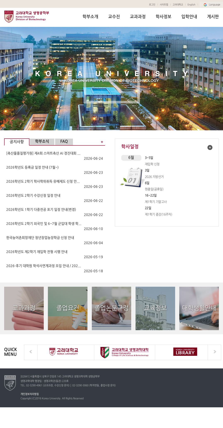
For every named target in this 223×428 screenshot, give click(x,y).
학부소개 (90, 17)
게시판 (213, 17)
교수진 (114, 17)
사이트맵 (164, 5)
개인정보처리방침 (30, 394)
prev (31, 352)
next (214, 352)
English (191, 5)
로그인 (152, 5)
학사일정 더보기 (209, 147)
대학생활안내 (199, 308)
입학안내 (189, 17)
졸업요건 (67, 308)
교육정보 (155, 308)
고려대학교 (178, 5)
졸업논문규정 (111, 308)
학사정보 (163, 17)
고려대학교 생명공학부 (26, 16)
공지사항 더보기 (100, 142)
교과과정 (138, 17)
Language (211, 4)
